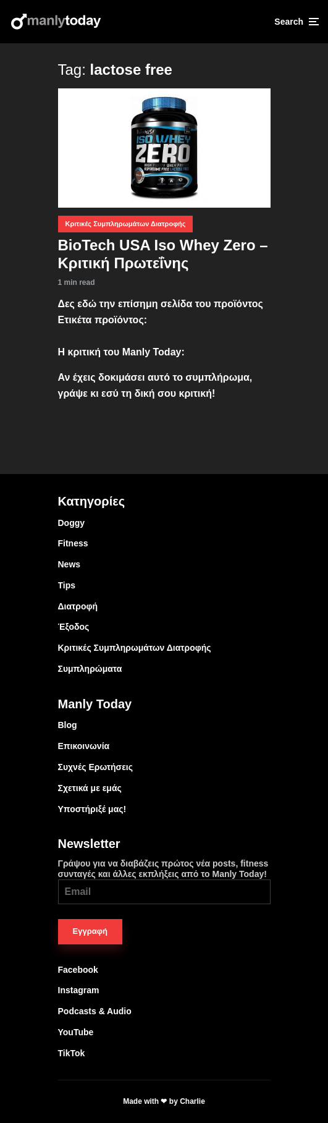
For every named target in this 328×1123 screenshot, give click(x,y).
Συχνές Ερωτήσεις (95, 767)
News (69, 564)
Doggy (71, 523)
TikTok (71, 1053)
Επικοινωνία (84, 746)
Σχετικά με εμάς (90, 788)
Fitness (73, 543)
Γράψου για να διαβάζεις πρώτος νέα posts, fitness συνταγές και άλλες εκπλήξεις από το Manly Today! (164, 881)
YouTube (76, 1032)
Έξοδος (74, 627)
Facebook (78, 970)
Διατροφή (78, 606)
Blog (67, 725)
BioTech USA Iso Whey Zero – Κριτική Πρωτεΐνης (163, 254)
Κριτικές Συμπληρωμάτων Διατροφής (125, 223)
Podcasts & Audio (95, 1011)
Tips (67, 585)
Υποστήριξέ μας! (92, 809)
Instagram (78, 990)
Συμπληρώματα (90, 669)
